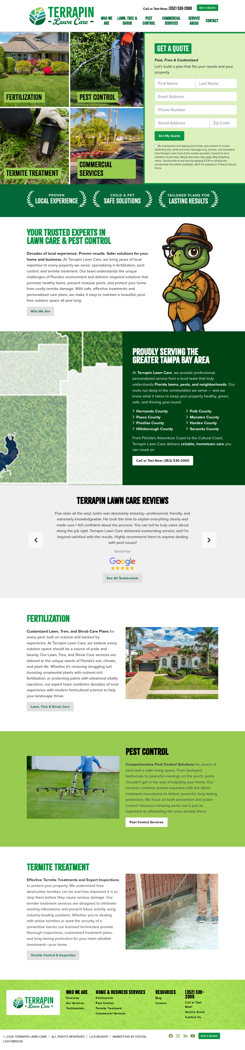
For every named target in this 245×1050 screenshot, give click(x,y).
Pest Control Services (147, 822)
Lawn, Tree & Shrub (127, 21)
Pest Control (148, 21)
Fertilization (104, 998)
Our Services (75, 1003)
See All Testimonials (123, 578)
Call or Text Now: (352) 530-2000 (162, 460)
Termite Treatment (109, 1008)
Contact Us (193, 1017)
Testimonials (75, 1008)
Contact (212, 20)
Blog (158, 998)
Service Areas (194, 21)
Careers (161, 1003)
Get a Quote (207, 8)
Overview (72, 998)
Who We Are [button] (106, 21)
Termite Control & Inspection (53, 955)
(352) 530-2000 (180, 8)
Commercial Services (171, 21)
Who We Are (40, 311)
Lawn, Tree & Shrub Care (50, 706)
